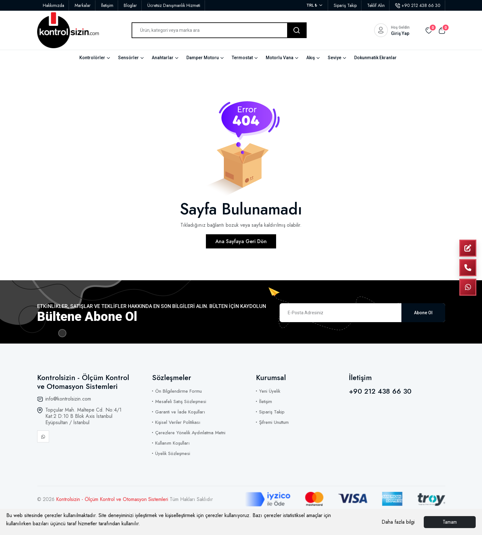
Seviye (334, 57)
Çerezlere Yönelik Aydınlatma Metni (190, 432)
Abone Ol (423, 312)
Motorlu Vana (279, 57)
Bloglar (130, 5)
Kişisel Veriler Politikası (177, 422)
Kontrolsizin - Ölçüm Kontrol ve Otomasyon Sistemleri (113, 499)
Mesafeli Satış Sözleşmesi (180, 401)
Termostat (242, 57)
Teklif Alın (376, 5)
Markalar (83, 5)
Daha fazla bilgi (398, 522)
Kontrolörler (92, 57)
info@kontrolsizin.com (68, 398)
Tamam (450, 522)
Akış (310, 57)
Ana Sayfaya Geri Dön (241, 241)
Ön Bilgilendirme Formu (178, 391)
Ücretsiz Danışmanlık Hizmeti (173, 5)
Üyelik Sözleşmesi (172, 453)
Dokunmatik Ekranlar (375, 57)
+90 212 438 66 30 (417, 5)
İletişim (107, 5)
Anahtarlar (162, 57)
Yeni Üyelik (269, 391)
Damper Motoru (202, 57)
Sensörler (128, 57)
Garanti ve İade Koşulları (180, 411)
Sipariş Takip (345, 5)
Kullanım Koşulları (172, 443)
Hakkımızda (53, 5)
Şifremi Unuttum (274, 422)
